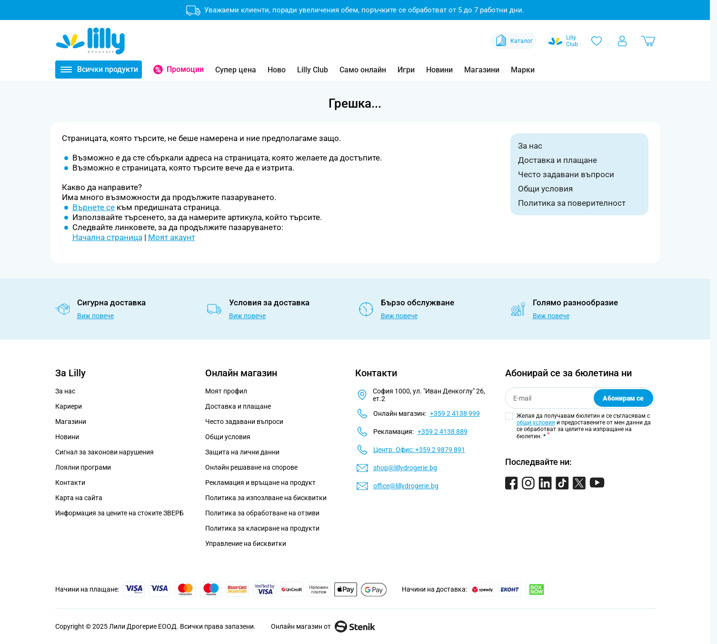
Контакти (70, 482)
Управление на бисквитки (245, 543)
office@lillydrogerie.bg (405, 486)
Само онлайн (362, 69)
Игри (406, 69)
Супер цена (235, 69)
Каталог (513, 41)
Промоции (185, 69)
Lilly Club (312, 69)
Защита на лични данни (242, 452)
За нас (530, 146)
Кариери (68, 406)
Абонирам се (623, 398)
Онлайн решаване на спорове (251, 467)
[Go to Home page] (90, 41)
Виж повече (95, 316)
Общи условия (545, 188)
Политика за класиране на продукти (262, 528)
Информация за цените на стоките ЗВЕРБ (119, 513)
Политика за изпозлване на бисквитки (266, 498)
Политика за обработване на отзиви (262, 513)
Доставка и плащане (557, 160)
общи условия (536, 422)
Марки (523, 69)
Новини (439, 69)
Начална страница (107, 237)
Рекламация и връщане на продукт (261, 482)
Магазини (481, 69)
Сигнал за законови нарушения (104, 452)
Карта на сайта (78, 498)
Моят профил (226, 391)
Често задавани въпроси (566, 174)
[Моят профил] (622, 41)
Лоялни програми (83, 467)
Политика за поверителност (572, 203)
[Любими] (596, 41)
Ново (277, 69)
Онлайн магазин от (323, 626)
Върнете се (93, 207)
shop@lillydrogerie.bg (405, 468)
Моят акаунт (171, 237)
